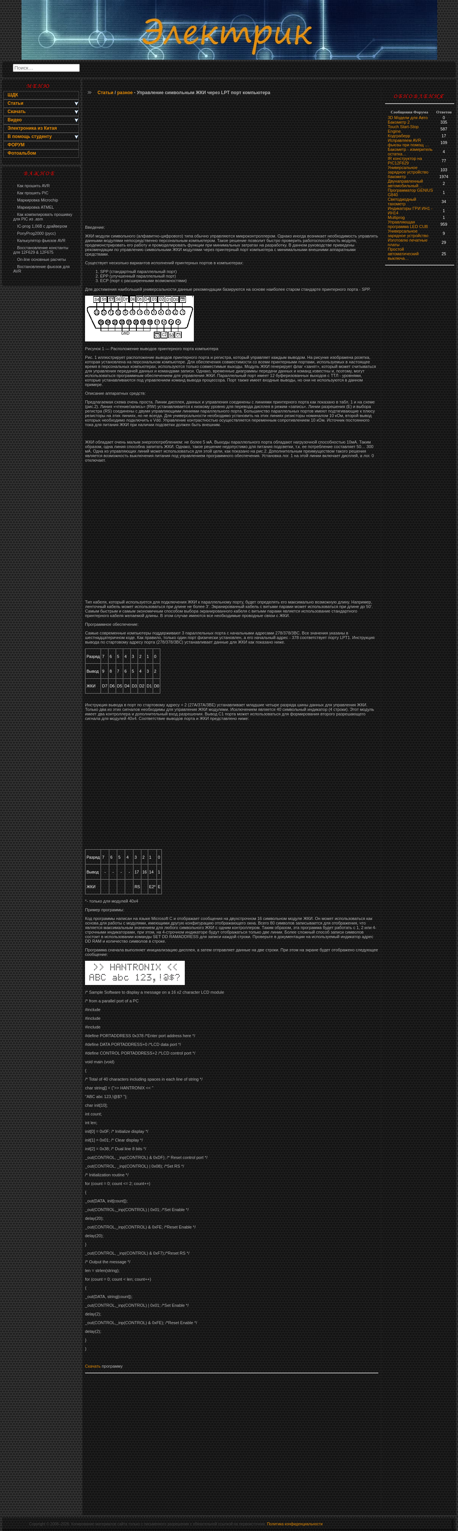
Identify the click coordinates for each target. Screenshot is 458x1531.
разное (125, 92)
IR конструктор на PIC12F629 (405, 160)
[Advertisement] (41, 410)
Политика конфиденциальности (295, 1524)
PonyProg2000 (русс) (34, 233)
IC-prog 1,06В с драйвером (40, 226)
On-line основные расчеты (39, 259)
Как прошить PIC (30, 193)
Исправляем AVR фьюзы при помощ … (408, 142)
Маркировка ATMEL (33, 207)
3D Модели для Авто (408, 117)
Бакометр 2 (399, 122)
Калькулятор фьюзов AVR (39, 240)
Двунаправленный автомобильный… (405, 183)
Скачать (93, 1366)
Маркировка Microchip (35, 200)
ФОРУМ (16, 144)
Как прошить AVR (31, 185)
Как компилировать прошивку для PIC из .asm (42, 216)
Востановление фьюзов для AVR (41, 268)
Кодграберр (399, 135)
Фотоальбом (22, 153)
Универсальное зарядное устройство (408, 169)
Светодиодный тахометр (402, 201)
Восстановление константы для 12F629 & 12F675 (40, 249)
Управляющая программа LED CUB (408, 224)
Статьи (105, 92)
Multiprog (396, 217)
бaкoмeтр (397, 176)
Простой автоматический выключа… (403, 254)
